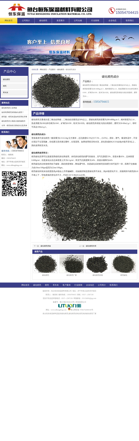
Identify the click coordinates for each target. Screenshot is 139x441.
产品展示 (52, 69)
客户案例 (66, 285)
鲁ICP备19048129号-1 (68, 302)
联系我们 (130, 20)
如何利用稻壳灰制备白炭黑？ (13, 112)
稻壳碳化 (123, 275)
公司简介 (26, 20)
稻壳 (4, 86)
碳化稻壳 (43, 20)
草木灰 (5, 93)
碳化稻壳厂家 (72, 275)
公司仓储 (78, 20)
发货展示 (61, 20)
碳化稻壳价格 (98, 275)
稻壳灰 (81, 314)
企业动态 (112, 20)
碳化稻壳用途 (46, 246)
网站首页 (9, 20)
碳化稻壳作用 (91, 246)
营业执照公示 (81, 302)
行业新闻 (95, 20)
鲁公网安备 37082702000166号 (80, 310)
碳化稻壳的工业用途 (9, 108)
